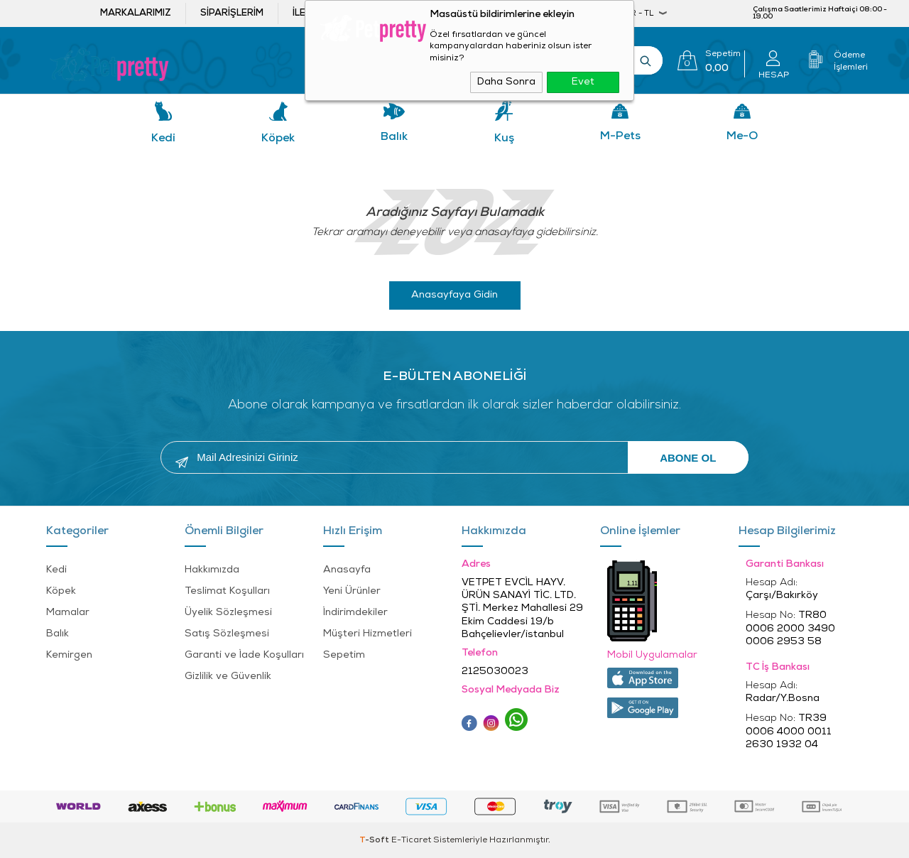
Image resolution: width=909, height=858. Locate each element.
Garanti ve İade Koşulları (244, 655)
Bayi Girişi (525, 13)
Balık (394, 137)
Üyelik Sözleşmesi (228, 612)
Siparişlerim (231, 13)
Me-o (742, 136)
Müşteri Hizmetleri (367, 634)
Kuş (504, 138)
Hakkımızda (212, 570)
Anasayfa (347, 570)
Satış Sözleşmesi (227, 634)
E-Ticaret (411, 840)
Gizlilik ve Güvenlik (228, 676)
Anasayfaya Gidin (454, 295)
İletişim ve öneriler (342, 13)
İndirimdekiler (355, 612)
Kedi (163, 138)
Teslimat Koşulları (227, 591)
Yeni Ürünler (352, 591)
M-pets (620, 136)
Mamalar (67, 612)
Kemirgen (69, 655)
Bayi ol (439, 13)
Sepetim (344, 655)
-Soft (375, 840)
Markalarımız (135, 13)
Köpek (278, 138)
